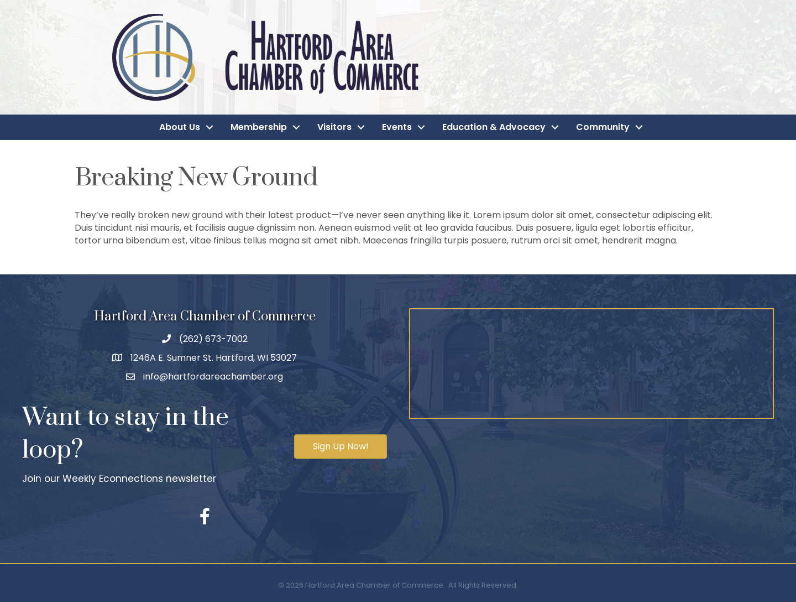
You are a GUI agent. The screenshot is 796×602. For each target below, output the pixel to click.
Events (397, 127)
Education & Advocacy (494, 127)
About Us (179, 127)
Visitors (334, 127)
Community (603, 127)
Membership (259, 127)
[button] (340, 446)
